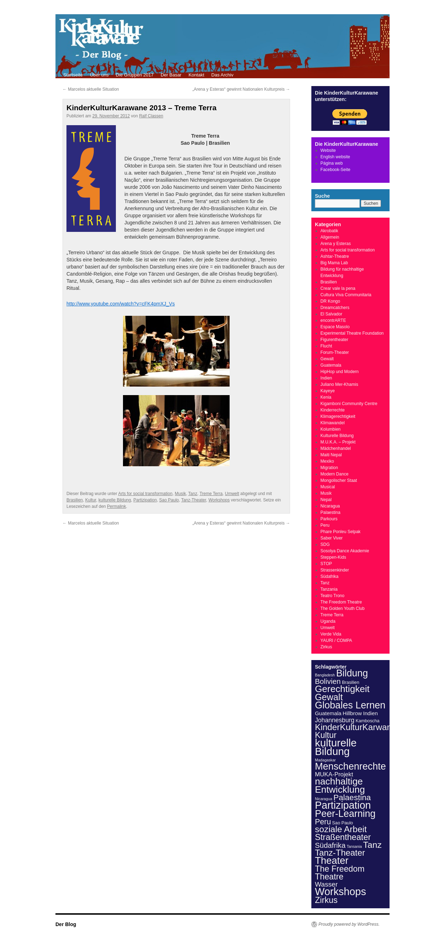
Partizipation (145, 500)
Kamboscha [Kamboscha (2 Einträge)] (367, 720)
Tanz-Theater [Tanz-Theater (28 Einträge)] (340, 852)
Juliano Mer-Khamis (339, 384)
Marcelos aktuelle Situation (91, 89)
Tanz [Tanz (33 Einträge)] (372, 845)
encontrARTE (333, 320)
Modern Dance (335, 474)
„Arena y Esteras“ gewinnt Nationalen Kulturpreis (241, 89)
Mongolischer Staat (339, 480)
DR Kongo (330, 301)
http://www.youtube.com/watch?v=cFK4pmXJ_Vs (120, 304)
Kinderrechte (333, 410)
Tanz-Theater (193, 500)
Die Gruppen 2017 (135, 75)
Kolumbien (331, 429)
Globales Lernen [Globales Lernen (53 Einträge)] (350, 705)
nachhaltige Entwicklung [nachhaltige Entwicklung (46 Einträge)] (340, 785)
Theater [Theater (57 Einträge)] (331, 860)
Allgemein (330, 237)
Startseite (73, 75)
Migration (329, 467)
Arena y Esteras (336, 243)
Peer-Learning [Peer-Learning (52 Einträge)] (345, 813)
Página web (332, 163)
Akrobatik (329, 230)
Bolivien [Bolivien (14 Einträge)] (328, 681)
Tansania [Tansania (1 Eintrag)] (354, 846)
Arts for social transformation (145, 493)
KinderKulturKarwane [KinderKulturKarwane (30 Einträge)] (355, 727)
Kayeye (328, 390)
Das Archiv (222, 75)
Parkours (329, 518)
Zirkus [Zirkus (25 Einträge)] (326, 900)
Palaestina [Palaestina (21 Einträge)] (352, 797)
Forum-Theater (335, 352)
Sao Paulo (169, 500)
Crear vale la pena (338, 288)
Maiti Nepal (331, 454)
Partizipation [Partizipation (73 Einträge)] (343, 805)
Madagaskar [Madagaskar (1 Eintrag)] (325, 760)
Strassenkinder (335, 570)
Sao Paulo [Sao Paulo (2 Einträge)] (342, 822)
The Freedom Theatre (341, 602)
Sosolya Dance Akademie (345, 550)
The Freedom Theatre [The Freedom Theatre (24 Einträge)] (340, 872)
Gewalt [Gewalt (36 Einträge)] (329, 697)
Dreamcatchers (335, 307)
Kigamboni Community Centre (349, 403)
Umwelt (232, 493)
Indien (326, 378)
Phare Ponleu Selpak (341, 531)
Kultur (90, 500)
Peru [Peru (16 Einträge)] (323, 822)
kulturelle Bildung (114, 500)
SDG (325, 544)
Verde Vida (331, 634)
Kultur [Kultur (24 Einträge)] (326, 735)
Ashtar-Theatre (335, 256)
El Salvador (331, 314)
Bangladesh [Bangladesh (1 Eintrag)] (325, 675)
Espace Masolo (335, 326)
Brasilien (74, 500)
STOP (326, 563)
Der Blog (65, 924)
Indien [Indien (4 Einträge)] (370, 713)
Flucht (326, 346)
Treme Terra (210, 493)
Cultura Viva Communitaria (346, 294)
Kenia (326, 397)
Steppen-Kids (333, 557)
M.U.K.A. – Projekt (338, 442)
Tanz (192, 493)
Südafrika (330, 576)
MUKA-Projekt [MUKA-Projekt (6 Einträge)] (334, 774)
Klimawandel (333, 422)
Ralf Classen (151, 115)
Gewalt (327, 358)
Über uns (99, 75)
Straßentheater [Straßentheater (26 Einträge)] (343, 837)
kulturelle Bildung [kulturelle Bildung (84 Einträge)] (335, 747)
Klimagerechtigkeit (338, 416)
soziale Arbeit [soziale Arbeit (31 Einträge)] (341, 829)
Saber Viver (332, 538)
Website (328, 150)
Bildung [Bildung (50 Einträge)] (352, 673)
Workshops (219, 500)
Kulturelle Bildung (337, 435)
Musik (180, 493)
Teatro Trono (332, 595)
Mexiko (327, 461)
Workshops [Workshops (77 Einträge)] (340, 891)
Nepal (326, 499)
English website (335, 156)
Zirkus (326, 646)
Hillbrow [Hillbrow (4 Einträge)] (352, 713)
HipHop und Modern (340, 371)
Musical (328, 486)
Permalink (116, 506)
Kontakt (196, 75)
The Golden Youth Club (343, 608)
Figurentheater (334, 339)
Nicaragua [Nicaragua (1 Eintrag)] (323, 799)
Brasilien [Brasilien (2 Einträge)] (350, 682)
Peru (325, 525)
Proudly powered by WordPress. (349, 924)
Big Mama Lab (334, 262)
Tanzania (329, 589)
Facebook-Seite (335, 169)
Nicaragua (330, 506)
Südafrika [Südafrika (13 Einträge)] (330, 845)
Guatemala (331, 365)
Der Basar (171, 75)
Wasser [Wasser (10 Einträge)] (326, 884)
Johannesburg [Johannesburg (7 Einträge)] (334, 720)
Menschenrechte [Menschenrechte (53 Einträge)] (350, 766)
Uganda (328, 621)
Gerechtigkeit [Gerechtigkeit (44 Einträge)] (342, 689)
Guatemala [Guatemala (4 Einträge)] (328, 713)
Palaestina (331, 512)
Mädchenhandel (336, 448)
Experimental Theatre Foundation (352, 333)
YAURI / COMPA (336, 640)
